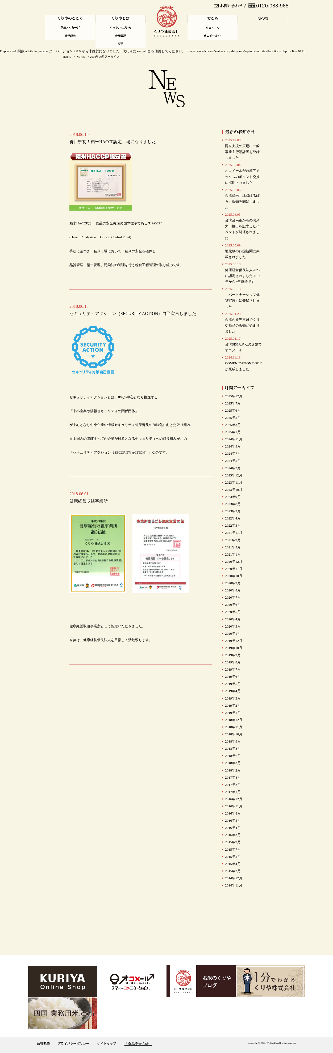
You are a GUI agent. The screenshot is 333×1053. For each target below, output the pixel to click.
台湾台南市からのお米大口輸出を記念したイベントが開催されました (242, 226)
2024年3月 (233, 468)
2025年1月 (233, 432)
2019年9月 (233, 655)
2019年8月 (233, 662)
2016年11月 (233, 806)
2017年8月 (233, 777)
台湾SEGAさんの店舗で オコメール (243, 344)
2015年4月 (233, 864)
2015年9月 (233, 842)
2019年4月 (233, 691)
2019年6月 (233, 677)
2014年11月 (233, 885)
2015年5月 (233, 857)
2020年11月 (233, 569)
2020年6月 (233, 605)
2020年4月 (233, 619)
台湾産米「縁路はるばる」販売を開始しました (242, 198)
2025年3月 (233, 425)
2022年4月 (233, 518)
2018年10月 (233, 734)
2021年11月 (233, 533)
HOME (67, 56)
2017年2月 (233, 785)
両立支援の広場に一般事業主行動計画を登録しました (242, 149)
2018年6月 (233, 756)
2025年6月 (233, 410)
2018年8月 (233, 749)
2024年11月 (233, 439)
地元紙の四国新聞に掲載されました (242, 251)
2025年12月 (233, 396)
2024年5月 (233, 461)
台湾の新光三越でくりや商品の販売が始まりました (242, 322)
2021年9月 (233, 540)
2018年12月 (233, 720)
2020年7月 (233, 597)
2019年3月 (233, 698)
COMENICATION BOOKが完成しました (243, 363)
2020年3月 (233, 626)
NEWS (81, 56)
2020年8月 (233, 590)
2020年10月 (233, 576)
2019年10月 (233, 648)
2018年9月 (233, 741)
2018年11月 (233, 727)
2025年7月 (233, 403)
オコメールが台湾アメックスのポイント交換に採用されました (242, 173)
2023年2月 (233, 511)
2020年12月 (233, 562)
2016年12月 (233, 799)
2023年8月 (233, 504)
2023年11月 (233, 482)
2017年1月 (233, 792)
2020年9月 (233, 583)
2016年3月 (233, 835)
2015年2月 (233, 871)
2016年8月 (233, 813)
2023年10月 (233, 490)
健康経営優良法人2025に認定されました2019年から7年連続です (242, 273)
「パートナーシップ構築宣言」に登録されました (242, 297)
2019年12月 (233, 641)
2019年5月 (233, 684)
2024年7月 (233, 453)
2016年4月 (233, 828)
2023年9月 (233, 497)
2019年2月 (233, 705)
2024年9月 (233, 446)
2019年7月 (233, 669)
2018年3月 (233, 763)
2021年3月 (233, 547)
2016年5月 (233, 820)
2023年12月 (233, 475)
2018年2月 (233, 770)
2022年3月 (233, 525)
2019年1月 (233, 713)
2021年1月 (233, 554)
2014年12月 (233, 878)
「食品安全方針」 (138, 1044)
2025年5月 (233, 418)
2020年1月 (233, 634)
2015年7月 (233, 849)
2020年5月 (233, 612)
